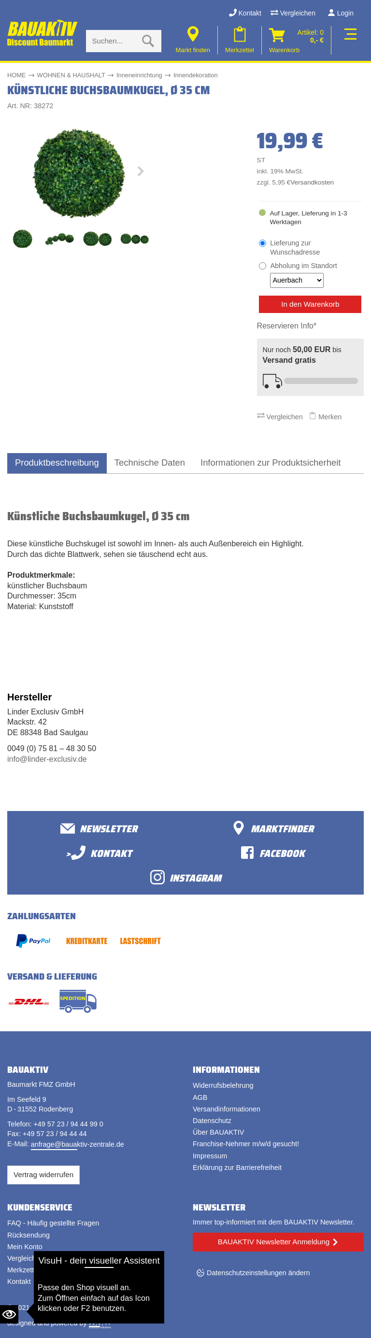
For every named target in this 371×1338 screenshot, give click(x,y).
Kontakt (245, 13)
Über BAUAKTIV (218, 1132)
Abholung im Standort (303, 275)
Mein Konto (25, 1247)
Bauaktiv (45, 1307)
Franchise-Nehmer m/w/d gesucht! (246, 1144)
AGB (200, 1097)
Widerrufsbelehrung (223, 1085)
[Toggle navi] (348, 40)
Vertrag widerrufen (43, 1174)
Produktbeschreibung (57, 462)
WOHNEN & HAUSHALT (71, 75)
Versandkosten (312, 182)
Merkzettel (23, 1270)
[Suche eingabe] (114, 41)
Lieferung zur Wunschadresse (295, 247)
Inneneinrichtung (139, 75)
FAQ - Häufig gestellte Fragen (53, 1223)
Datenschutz (212, 1120)
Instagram (185, 877)
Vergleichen (293, 13)
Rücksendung (28, 1235)
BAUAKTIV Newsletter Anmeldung (273, 1242)
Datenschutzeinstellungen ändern (258, 1273)
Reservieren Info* (287, 326)
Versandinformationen (226, 1109)
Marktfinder (272, 828)
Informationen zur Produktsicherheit (270, 462)
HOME (16, 75)
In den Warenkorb (310, 304)
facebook (272, 852)
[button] (140, 173)
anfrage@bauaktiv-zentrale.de (77, 1144)
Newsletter (98, 828)
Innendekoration (195, 75)
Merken (325, 417)
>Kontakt (99, 852)
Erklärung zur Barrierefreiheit (237, 1167)
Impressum (210, 1156)
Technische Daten (149, 462)
